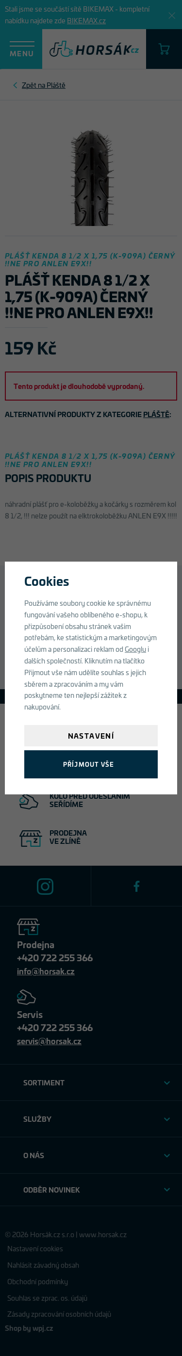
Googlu (135, 649)
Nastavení (91, 735)
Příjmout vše (88, 764)
